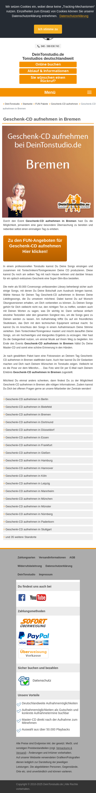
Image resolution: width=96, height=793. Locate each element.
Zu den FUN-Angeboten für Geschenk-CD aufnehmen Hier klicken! (35, 246)
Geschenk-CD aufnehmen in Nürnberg (29, 514)
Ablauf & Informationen (48, 71)
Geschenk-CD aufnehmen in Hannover (29, 468)
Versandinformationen (52, 557)
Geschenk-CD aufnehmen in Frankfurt (29, 445)
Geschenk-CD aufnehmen (64, 104)
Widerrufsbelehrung (30, 566)
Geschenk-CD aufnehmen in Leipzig (28, 483)
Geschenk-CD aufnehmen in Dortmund (29, 422)
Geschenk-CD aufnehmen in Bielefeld (29, 406)
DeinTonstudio (12, 104)
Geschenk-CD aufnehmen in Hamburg (29, 460)
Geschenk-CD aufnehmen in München (29, 498)
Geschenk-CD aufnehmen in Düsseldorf (30, 429)
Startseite (27, 104)
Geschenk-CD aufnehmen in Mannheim (30, 491)
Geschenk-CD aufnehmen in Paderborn (30, 521)
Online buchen (48, 64)
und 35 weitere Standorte (21, 537)
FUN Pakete (41, 104)
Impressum (45, 574)
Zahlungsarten (26, 557)
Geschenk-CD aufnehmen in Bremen (28, 414)
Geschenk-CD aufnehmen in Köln (26, 475)
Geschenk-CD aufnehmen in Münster (28, 506)
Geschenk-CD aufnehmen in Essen (27, 437)
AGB (72, 557)
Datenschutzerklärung (73, 16)
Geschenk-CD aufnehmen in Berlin (27, 399)
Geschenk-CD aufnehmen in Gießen (28, 452)
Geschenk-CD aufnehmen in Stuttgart (29, 529)
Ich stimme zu (48, 29)
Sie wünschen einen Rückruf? (48, 79)
